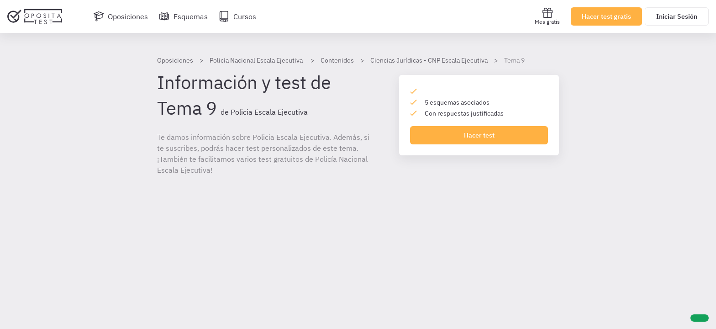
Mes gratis (547, 16)
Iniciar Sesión (676, 16)
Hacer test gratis (606, 16)
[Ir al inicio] (34, 16)
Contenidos (337, 60)
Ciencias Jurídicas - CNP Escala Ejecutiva (429, 60)
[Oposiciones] (120, 16)
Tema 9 (514, 60)
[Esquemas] (183, 16)
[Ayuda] (699, 318)
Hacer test (479, 135)
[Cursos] (237, 16)
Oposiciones (175, 60)
